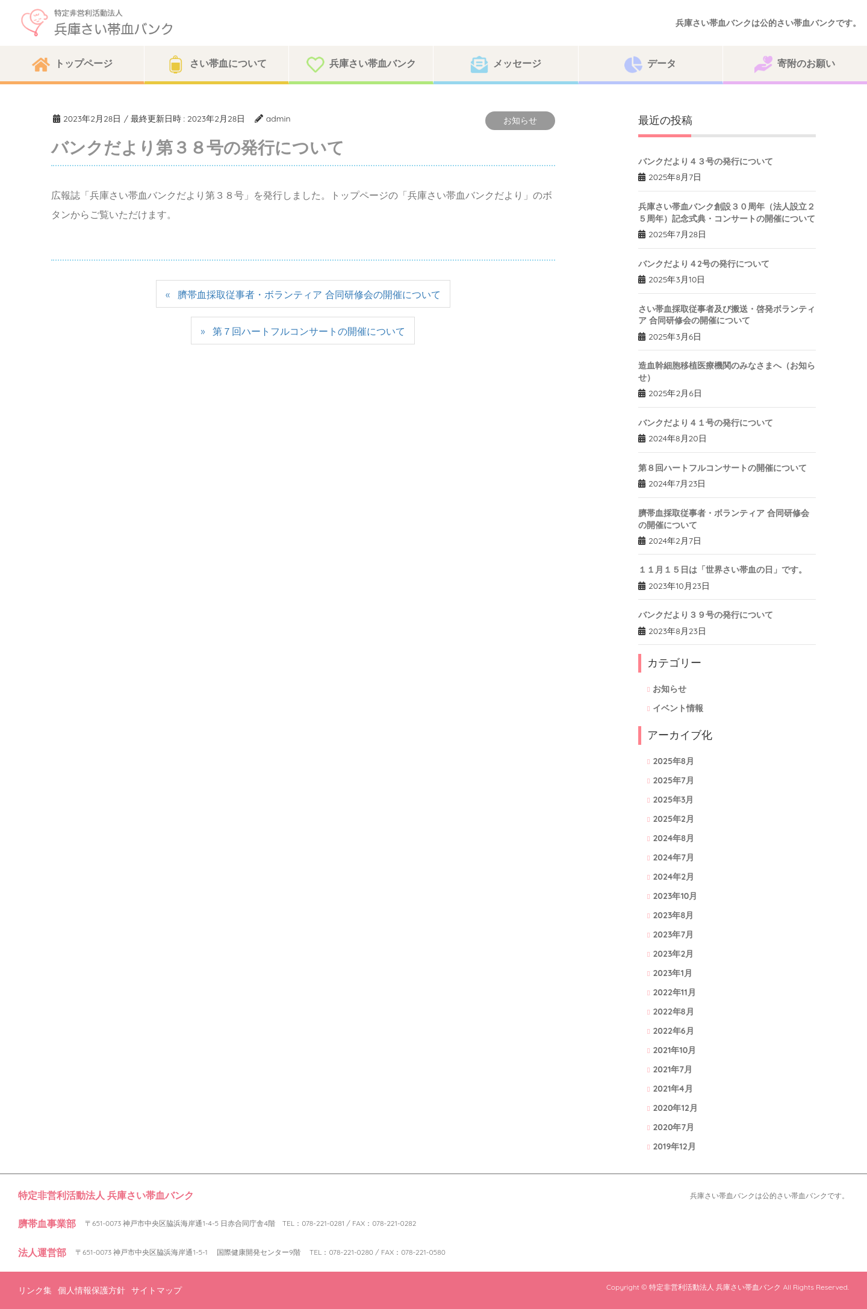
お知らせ (520, 120)
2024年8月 (673, 838)
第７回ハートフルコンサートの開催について (309, 331)
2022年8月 (673, 1011)
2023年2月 (673, 953)
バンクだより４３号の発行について (705, 161)
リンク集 (35, 1290)
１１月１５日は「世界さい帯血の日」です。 (722, 569)
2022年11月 (674, 992)
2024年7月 (673, 857)
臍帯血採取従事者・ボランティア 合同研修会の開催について (309, 294)
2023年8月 (673, 915)
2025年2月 (673, 818)
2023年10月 (675, 896)
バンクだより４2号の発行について (703, 263)
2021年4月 (672, 1088)
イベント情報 (678, 708)
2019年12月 (674, 1146)
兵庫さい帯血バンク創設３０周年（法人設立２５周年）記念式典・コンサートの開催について (726, 212)
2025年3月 (673, 799)
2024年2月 (673, 876)
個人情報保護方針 (91, 1290)
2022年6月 (673, 1030)
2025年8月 (673, 761)
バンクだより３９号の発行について (705, 614)
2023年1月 (672, 973)
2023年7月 (673, 934)
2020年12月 (675, 1107)
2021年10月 (674, 1050)
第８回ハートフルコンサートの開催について (722, 467)
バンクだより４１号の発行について (705, 422)
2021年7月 (672, 1069)
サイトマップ (156, 1290)
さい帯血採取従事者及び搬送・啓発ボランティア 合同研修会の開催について (726, 314)
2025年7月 (673, 780)
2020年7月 (673, 1127)
